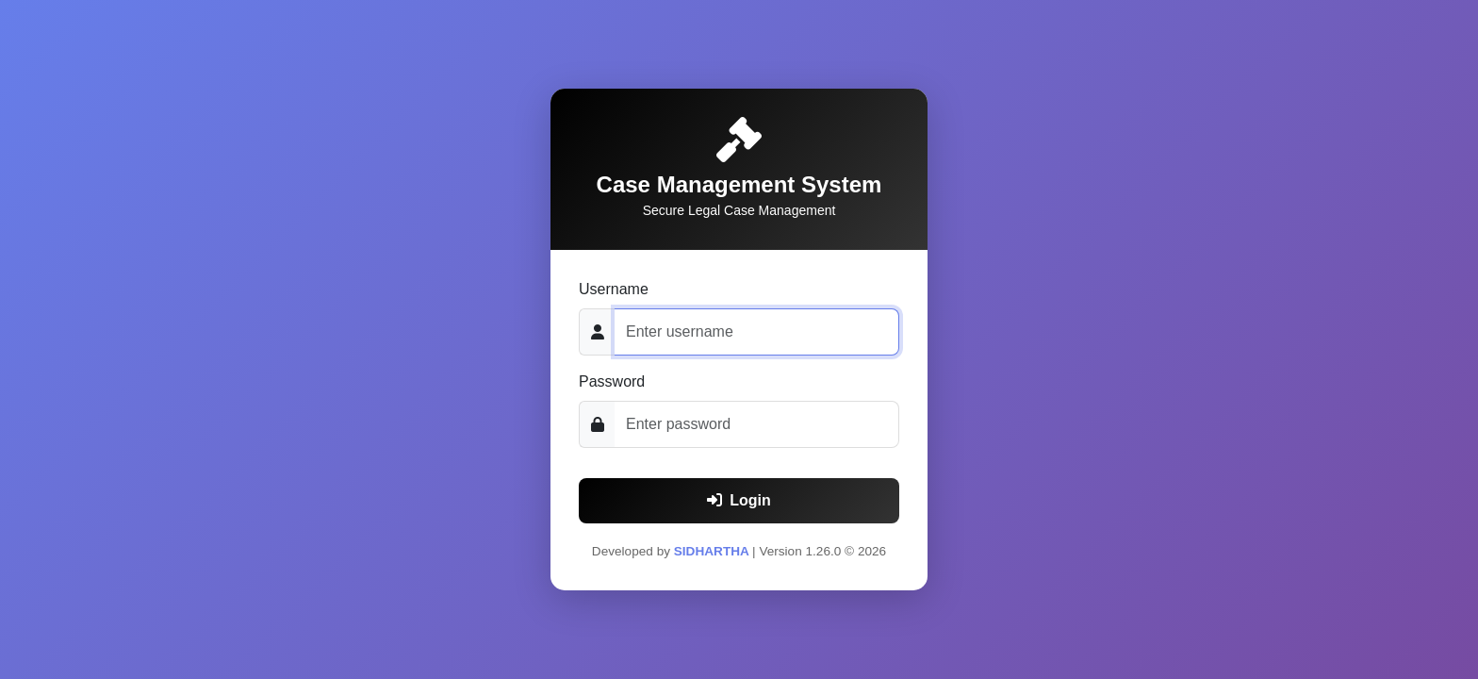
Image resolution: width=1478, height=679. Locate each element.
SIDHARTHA (713, 551)
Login (739, 500)
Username (614, 289)
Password (612, 381)
